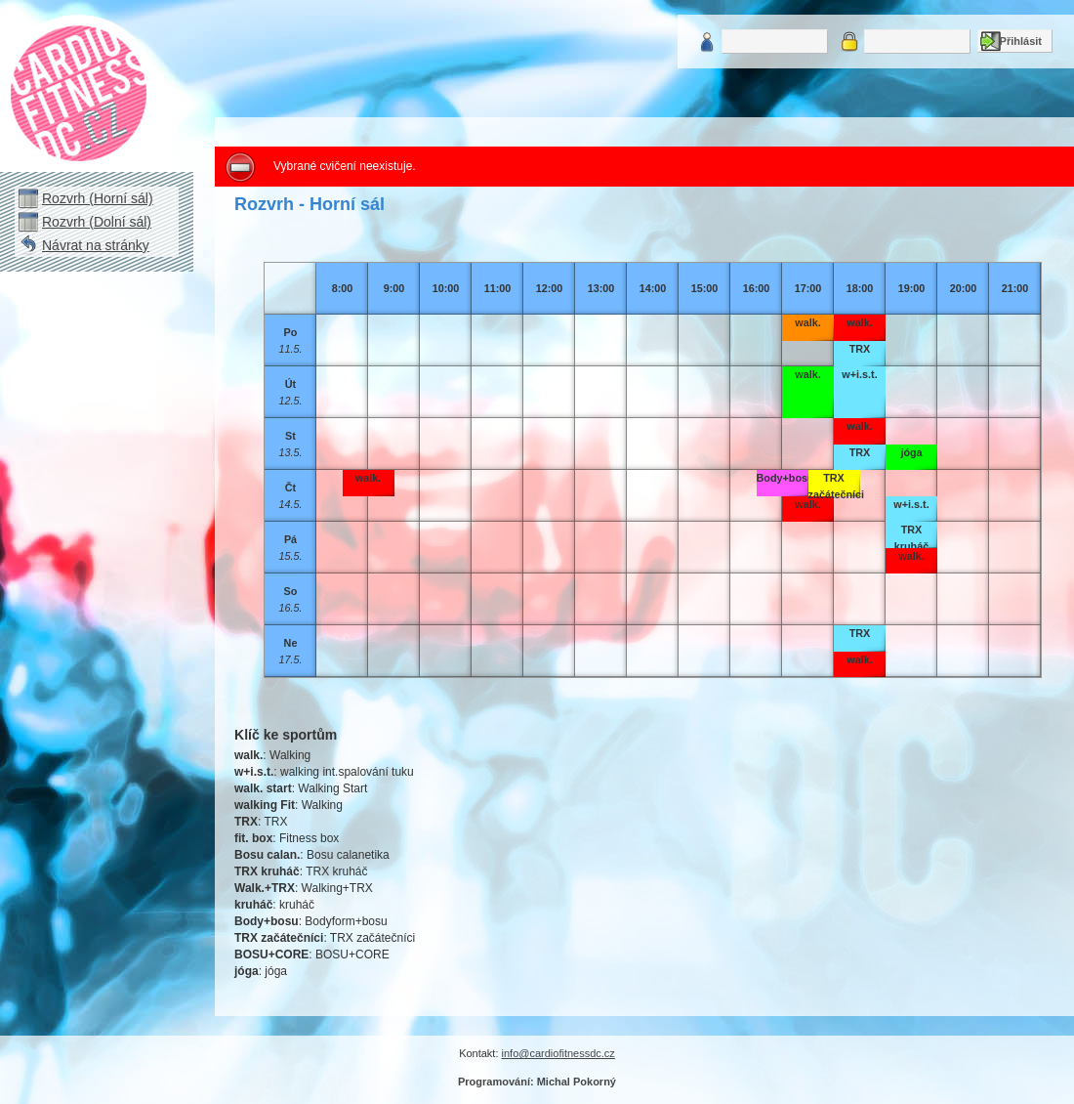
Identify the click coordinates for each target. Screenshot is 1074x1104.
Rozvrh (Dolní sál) (96, 222)
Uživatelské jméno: (707, 41)
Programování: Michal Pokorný (537, 1081)
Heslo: (849, 41)
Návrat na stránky (95, 245)
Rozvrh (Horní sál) (97, 198)
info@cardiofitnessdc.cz (558, 1053)
